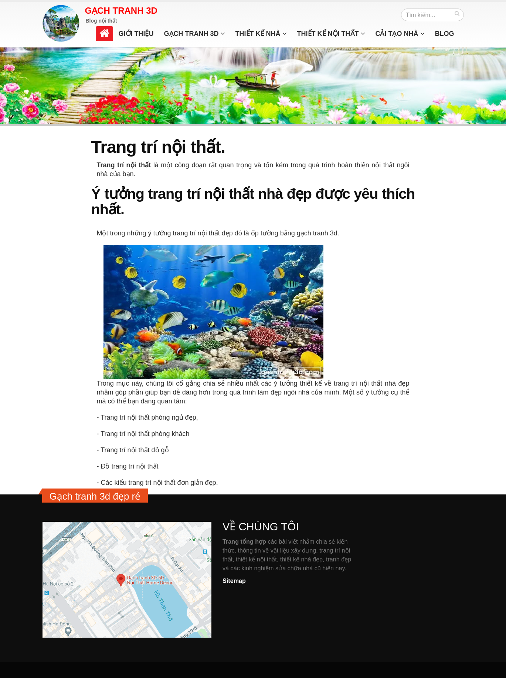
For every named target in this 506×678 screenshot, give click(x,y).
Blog (444, 33)
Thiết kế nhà (261, 33)
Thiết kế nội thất (331, 33)
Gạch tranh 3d (194, 33)
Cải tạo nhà (400, 33)
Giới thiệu (136, 33)
